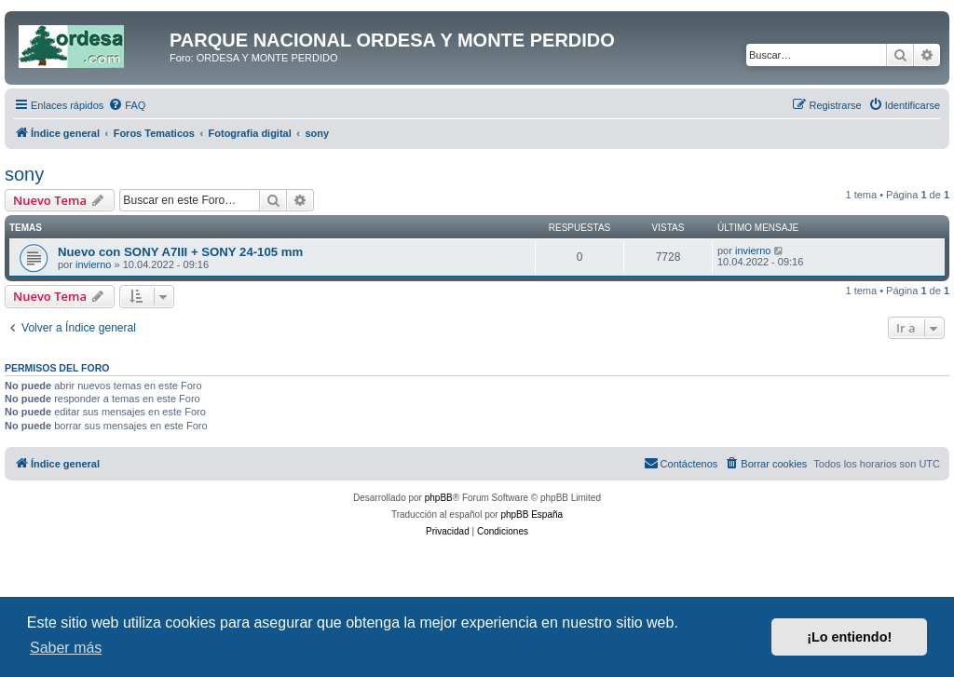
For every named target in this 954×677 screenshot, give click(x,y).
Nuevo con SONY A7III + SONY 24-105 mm (180, 252)
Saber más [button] (66, 648)
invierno (93, 264)
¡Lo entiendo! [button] (849, 637)
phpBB (439, 498)
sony (24, 174)
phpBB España (531, 514)
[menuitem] (126, 105)
